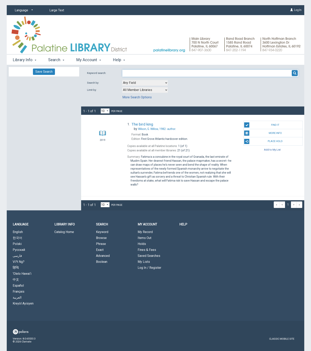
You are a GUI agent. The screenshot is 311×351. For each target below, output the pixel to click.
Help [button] (119, 59)
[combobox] (145, 83)
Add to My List (272, 149)
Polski (17, 244)
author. (157, 129)
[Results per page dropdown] (105, 110)
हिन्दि (16, 268)
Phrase (101, 244)
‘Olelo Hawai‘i (22, 274)
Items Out (144, 238)
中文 (16, 279)
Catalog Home (64, 232)
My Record (145, 232)
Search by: (93, 82)
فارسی (17, 256)
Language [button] (20, 224)
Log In (297, 10)
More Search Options (137, 97)
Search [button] (56, 59)
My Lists (144, 262)
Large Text (56, 10)
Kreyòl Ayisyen (23, 303)
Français (18, 291)
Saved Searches (149, 256)
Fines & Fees (147, 250)
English (18, 232)
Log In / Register (149, 268)
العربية (17, 297)
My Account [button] (88, 59)
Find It (261, 125)
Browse (101, 238)
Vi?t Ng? (18, 262)
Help (183, 224)
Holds (142, 244)
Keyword (102, 232)
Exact (100, 250)
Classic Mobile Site (281, 338)
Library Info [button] (24, 59)
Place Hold (263, 141)
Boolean (101, 262)
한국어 (17, 238)
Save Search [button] (44, 71)
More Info (263, 133)
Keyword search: (97, 73)
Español (18, 285)
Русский (19, 250)
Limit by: (92, 89)
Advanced (103, 256)
